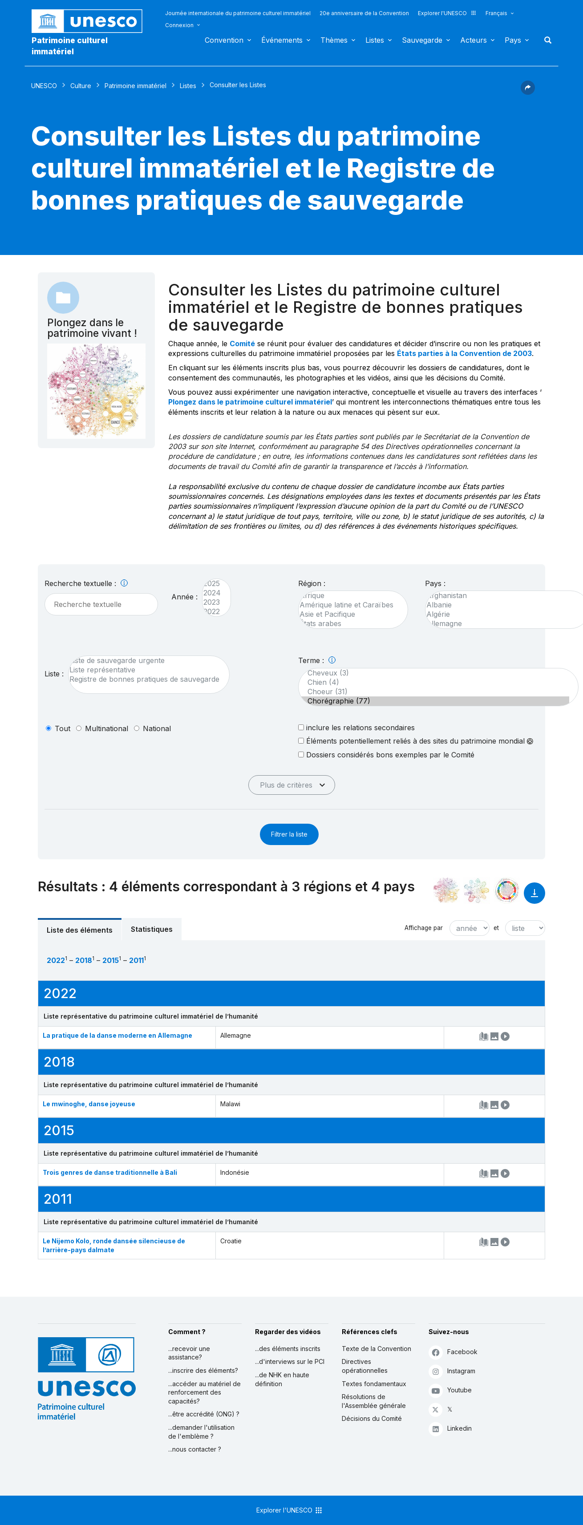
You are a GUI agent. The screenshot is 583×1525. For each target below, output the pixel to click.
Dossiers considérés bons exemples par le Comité (386, 754)
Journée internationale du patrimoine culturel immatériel (238, 13)
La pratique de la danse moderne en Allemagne (117, 1035)
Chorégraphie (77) (434, 701)
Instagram (452, 1371)
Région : (311, 583)
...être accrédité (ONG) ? (203, 1414)
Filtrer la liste (289, 834)
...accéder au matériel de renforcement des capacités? (204, 1392)
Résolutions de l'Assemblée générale (374, 1401)
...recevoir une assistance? (189, 1353)
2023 (212, 602)
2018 (83, 960)
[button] (528, 92)
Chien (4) (434, 682)
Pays (513, 40)
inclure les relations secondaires (356, 727)
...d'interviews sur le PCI (289, 1361)
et (496, 927)
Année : (184, 596)
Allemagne (502, 623)
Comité (242, 343)
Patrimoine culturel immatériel (70, 46)
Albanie (502, 605)
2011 (136, 960)
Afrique (349, 595)
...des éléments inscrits (287, 1348)
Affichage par (424, 927)
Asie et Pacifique (349, 614)
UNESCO (44, 85)
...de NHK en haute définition (282, 1379)
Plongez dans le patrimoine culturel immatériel (250, 401)
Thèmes (334, 40)
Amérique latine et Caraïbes (349, 605)
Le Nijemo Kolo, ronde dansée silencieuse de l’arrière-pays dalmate (114, 1245)
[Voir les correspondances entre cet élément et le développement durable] (507, 890)
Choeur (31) (434, 691)
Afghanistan (502, 595)
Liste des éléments (80, 930)
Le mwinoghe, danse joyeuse (89, 1104)
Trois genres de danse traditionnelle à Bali (110, 1172)
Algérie (502, 614)
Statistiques (152, 929)
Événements (282, 40)
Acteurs (473, 40)
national (157, 728)
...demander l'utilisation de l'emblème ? (201, 1432)
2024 (212, 593)
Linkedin (450, 1429)
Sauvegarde (422, 40)
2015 (110, 960)
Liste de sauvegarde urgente (144, 660)
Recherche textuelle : (86, 583)
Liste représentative (144, 670)
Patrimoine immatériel (135, 85)
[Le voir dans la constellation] (446, 890)
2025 (212, 583)
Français (496, 13)
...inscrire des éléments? (203, 1370)
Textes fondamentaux (374, 1383)
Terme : (317, 660)
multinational (106, 728)
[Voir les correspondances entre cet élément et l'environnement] (476, 890)
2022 (212, 611)
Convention (224, 40)
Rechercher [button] (545, 40)
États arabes (349, 623)
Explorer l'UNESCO (447, 13)
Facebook (453, 1352)
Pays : (435, 583)
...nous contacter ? (194, 1449)
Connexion (179, 25)
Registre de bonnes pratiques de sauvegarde (144, 679)
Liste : (54, 673)
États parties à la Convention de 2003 (464, 353)
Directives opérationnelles (365, 1366)
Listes (374, 40)
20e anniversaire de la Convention (364, 13)
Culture (80, 85)
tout (62, 728)
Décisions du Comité (372, 1418)
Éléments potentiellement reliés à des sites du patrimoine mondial (415, 740)
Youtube (450, 1390)
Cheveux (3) (434, 673)
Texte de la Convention (376, 1348)
